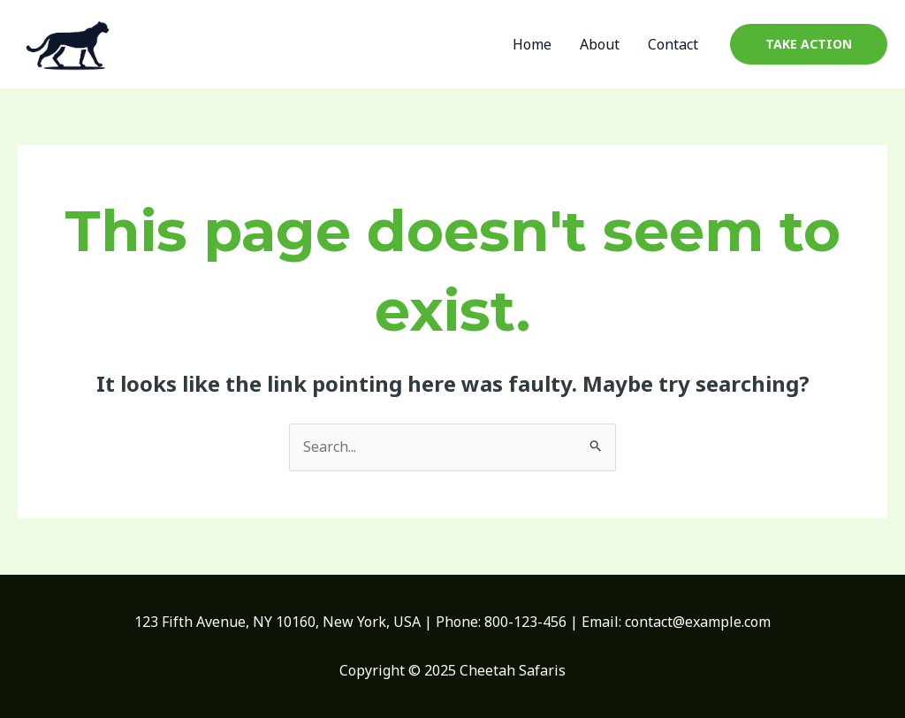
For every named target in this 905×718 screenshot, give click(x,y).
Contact (673, 44)
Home (532, 44)
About (600, 44)
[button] (808, 44)
